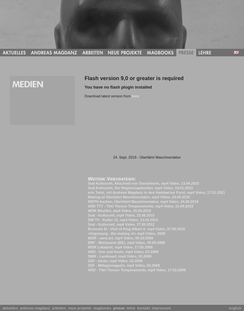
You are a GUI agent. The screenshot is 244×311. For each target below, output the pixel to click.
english (235, 308)
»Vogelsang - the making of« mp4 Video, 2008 (126, 233)
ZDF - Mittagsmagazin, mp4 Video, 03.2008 (124, 265)
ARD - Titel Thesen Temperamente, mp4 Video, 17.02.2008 (137, 270)
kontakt (144, 308)
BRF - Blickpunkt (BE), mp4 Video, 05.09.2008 (126, 243)
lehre (132, 308)
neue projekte (80, 308)
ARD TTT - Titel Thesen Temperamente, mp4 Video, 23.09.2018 (140, 206)
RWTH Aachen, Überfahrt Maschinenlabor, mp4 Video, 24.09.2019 (143, 202)
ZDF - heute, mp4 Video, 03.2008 (115, 261)
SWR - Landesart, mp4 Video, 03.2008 (119, 256)
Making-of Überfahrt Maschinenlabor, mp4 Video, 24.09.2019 (139, 197)
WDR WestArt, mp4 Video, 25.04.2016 (119, 211)
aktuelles (11, 308)
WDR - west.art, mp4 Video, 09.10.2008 (120, 238)
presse (120, 308)
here (135, 96)
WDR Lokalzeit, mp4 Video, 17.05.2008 (120, 247)
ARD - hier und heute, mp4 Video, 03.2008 (123, 252)
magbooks (103, 308)
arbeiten (60, 308)
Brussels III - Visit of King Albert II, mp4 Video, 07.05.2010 (136, 229)
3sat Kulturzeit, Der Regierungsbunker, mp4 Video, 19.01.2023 (140, 188)
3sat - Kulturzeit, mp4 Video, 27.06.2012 (121, 224)
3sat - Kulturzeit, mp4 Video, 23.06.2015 (121, 215)
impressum (162, 308)
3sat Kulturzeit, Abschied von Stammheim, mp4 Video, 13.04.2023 (143, 183)
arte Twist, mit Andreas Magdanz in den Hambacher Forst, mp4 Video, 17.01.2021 (156, 192)
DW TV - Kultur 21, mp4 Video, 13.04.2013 (123, 220)
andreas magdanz (36, 308)
